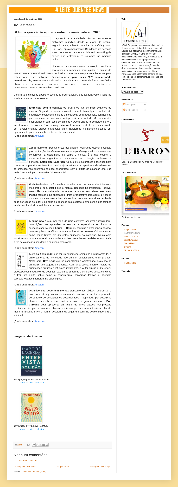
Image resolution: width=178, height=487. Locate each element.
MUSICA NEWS (131, 250)
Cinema (127, 247)
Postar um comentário (28, 460)
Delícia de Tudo (131, 236)
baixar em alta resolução (31, 382)
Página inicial (63, 466)
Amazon (39, 135)
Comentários (130, 110)
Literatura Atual (131, 240)
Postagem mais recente (25, 466)
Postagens (129, 104)
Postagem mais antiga (100, 466)
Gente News (129, 243)
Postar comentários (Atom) (34, 471)
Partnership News (132, 233)
